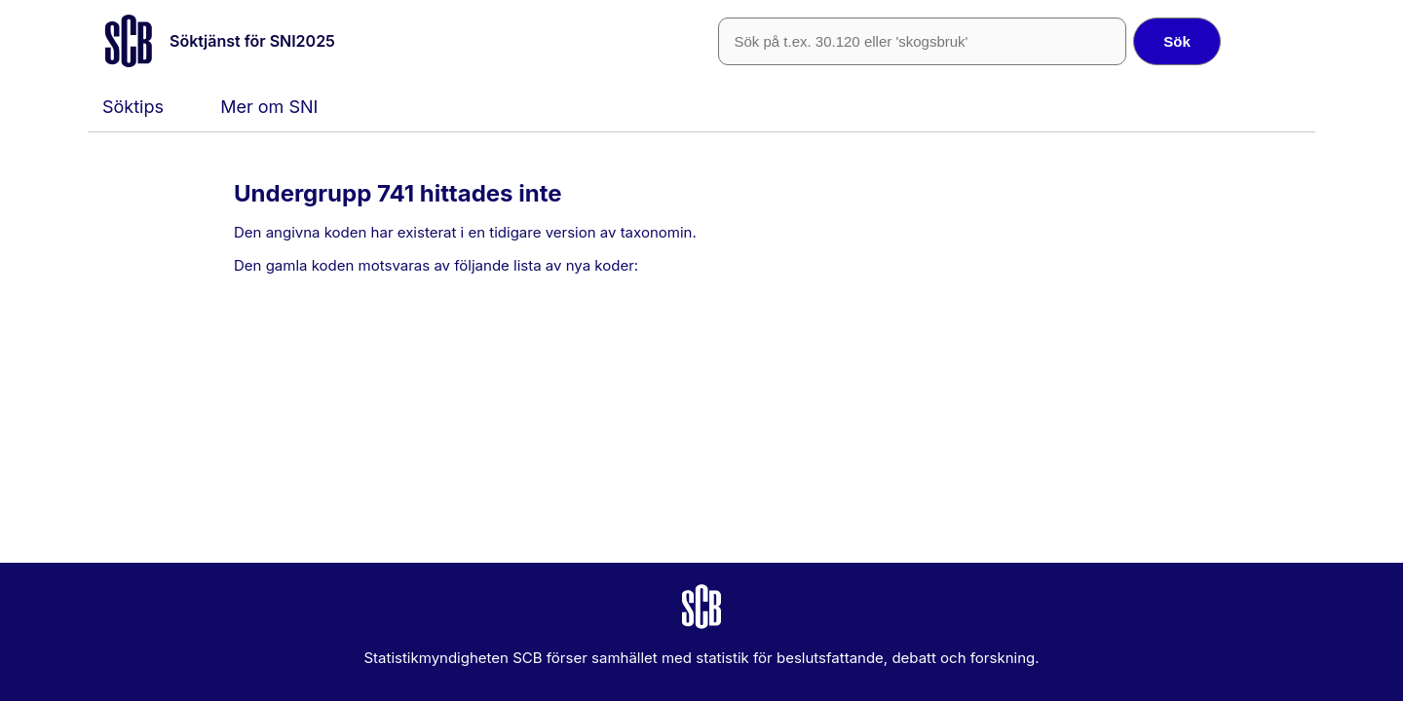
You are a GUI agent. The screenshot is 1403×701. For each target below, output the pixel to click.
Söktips (133, 106)
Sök (1177, 41)
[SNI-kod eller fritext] (921, 41)
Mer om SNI (269, 106)
